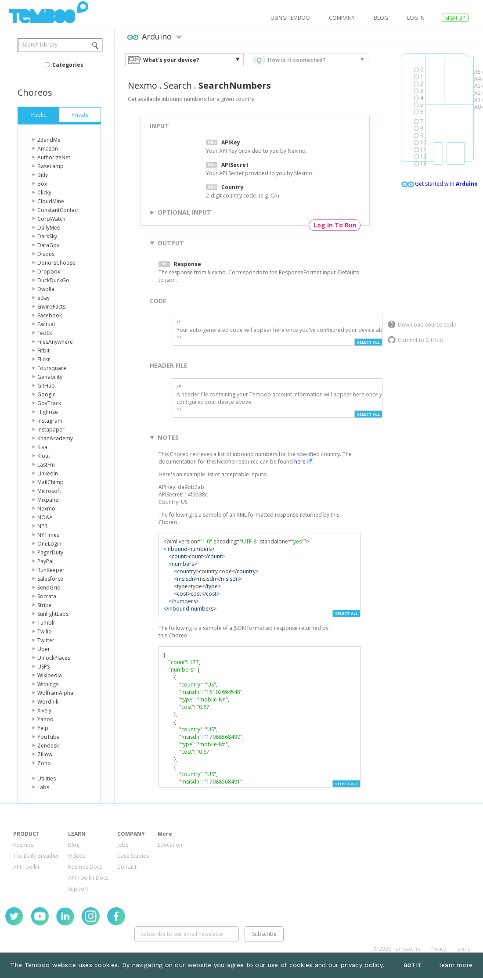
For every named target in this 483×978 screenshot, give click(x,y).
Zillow (44, 754)
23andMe (49, 140)
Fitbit (43, 350)
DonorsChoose (56, 262)
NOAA (45, 517)
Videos (76, 855)
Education (170, 845)
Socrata (46, 596)
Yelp (42, 728)
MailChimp (50, 482)
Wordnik (47, 701)
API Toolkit (26, 866)
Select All (368, 342)
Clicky (44, 192)
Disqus (45, 254)
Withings (47, 684)
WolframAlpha (55, 693)
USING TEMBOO (290, 18)
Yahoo (45, 719)
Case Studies (133, 855)
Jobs (122, 845)
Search (178, 85)
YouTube (48, 737)
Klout (43, 456)
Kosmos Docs (85, 866)
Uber (43, 649)
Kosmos (23, 845)
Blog (381, 18)
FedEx (44, 333)
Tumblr (46, 622)
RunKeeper (51, 570)
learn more (456, 964)
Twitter (45, 640)
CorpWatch (51, 219)
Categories (67, 64)
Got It (412, 965)
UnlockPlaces (53, 658)
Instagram (49, 420)
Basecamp (50, 166)
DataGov (48, 245)
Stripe (44, 605)
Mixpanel (48, 499)
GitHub (46, 385)
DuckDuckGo (53, 280)
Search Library (40, 44)
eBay (43, 298)
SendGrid (49, 587)
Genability (49, 377)
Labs (43, 787)
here (300, 461)
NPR (42, 526)
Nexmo (46, 508)
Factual (46, 324)
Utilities (46, 778)
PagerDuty (50, 552)
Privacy (437, 949)
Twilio (44, 631)
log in (416, 18)
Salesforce (50, 578)
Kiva (42, 447)
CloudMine (50, 201)
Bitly (42, 175)
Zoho (44, 763)
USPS (43, 666)
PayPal (45, 561)
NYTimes (48, 535)
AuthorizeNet (53, 157)
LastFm (46, 464)
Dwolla (45, 289)
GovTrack (49, 403)
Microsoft (49, 491)
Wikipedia (49, 675)
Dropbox (48, 271)
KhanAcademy (55, 438)
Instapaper (51, 429)
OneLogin (49, 543)
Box (42, 183)
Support (78, 888)
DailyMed (49, 227)
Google (46, 394)
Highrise (47, 412)
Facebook (49, 315)
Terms (462, 949)
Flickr (43, 359)
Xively (44, 710)
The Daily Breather (36, 855)
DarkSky (47, 236)
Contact (127, 866)
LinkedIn (47, 473)
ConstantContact (58, 210)
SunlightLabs (52, 614)
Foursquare (51, 368)
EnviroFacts (51, 306)
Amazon (47, 148)
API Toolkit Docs (88, 877)
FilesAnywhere (55, 341)
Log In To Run (335, 225)
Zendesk (48, 745)
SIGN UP (455, 18)
